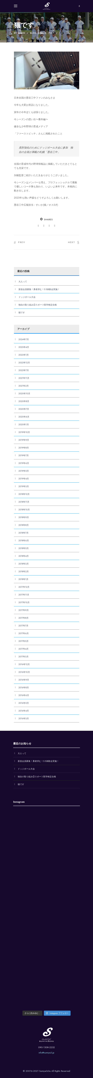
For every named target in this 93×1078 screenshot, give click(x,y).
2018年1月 (23, 579)
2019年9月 (24, 439)
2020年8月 (24, 401)
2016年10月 (24, 672)
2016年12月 (24, 664)
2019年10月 (24, 432)
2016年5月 (24, 703)
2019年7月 (24, 455)
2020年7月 (24, 409)
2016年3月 (24, 718)
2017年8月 (24, 617)
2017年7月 (23, 625)
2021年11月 (24, 378)
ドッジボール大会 (27, 297)
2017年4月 (24, 648)
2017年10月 (24, 602)
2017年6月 (24, 633)
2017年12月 (24, 586)
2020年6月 (24, 416)
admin (21, 33)
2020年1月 (24, 424)
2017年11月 (24, 594)
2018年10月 (24, 509)
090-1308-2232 (46, 1047)
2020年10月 (24, 393)
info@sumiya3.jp (46, 1052)
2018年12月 (24, 494)
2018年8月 (24, 525)
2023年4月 (24, 347)
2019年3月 (24, 486)
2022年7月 (24, 370)
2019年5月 (24, 470)
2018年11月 (24, 501)
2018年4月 (24, 556)
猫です (22, 312)
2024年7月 (24, 339)
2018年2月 (24, 571)
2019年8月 (24, 447)
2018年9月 (24, 517)
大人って (23, 281)
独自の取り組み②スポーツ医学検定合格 (38, 304)
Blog (33, 33)
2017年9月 (24, 610)
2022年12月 (24, 362)
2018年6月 (24, 540)
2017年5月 (24, 641)
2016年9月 (24, 679)
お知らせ (42, 33)
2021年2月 (24, 385)
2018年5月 (24, 548)
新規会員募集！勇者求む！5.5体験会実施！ (39, 289)
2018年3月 (24, 563)
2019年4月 (24, 478)
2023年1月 (24, 354)
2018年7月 (24, 532)
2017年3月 (24, 656)
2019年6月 (24, 463)
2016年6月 (24, 695)
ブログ (51, 33)
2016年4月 (24, 710)
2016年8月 (24, 687)
